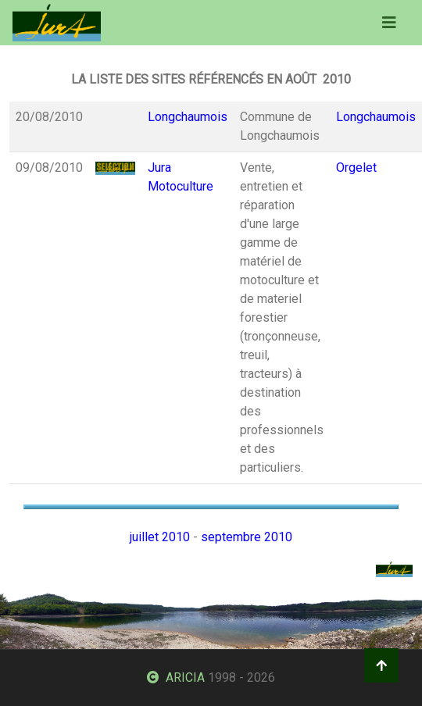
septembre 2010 (246, 537)
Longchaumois (187, 116)
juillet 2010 (160, 537)
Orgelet (356, 167)
